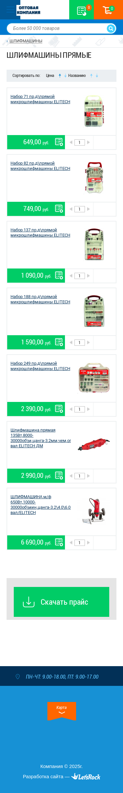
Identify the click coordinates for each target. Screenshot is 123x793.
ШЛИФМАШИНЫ (26, 40)
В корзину (104, 142)
